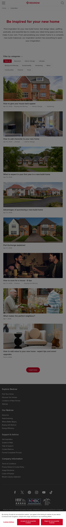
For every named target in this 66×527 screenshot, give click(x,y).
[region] (33, 519)
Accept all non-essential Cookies (28, 522)
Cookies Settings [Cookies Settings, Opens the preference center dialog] (8, 522)
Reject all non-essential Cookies (51, 522)
